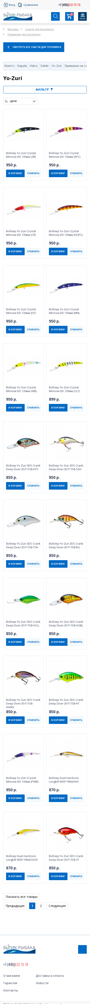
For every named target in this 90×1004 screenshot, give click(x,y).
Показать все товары (21, 897)
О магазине (11, 976)
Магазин (13, 29)
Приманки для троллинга (24, 34)
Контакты (10, 990)
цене (13, 100)
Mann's (9, 66)
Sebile (44, 66)
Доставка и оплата (50, 976)
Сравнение (31, 5)
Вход (12, 5)
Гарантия (10, 983)
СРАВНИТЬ (33, 173)
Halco (34, 66)
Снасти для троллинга (39, 29)
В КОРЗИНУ (15, 173)
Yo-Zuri (56, 66)
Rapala (22, 66)
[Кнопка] (82, 16)
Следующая (57, 906)
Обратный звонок (82, 949)
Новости (42, 983)
